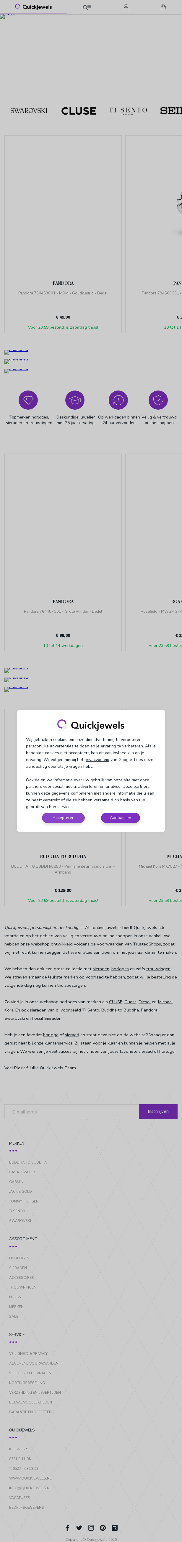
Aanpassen (120, 818)
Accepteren (63, 818)
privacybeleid (96, 759)
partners (142, 786)
